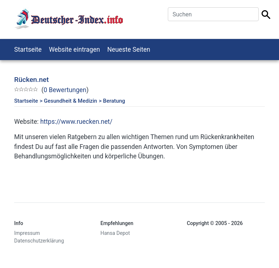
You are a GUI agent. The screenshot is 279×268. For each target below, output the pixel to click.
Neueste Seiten (128, 49)
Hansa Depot (115, 233)
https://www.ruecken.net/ (76, 121)
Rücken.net (31, 79)
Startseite (28, 49)
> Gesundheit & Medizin (68, 101)
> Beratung (112, 101)
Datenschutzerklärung (39, 241)
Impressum (27, 233)
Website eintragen (74, 49)
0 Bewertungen (65, 90)
